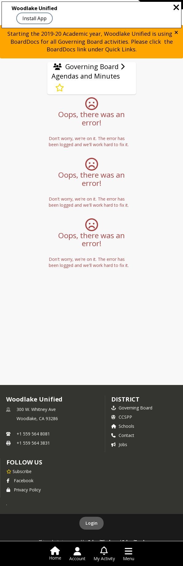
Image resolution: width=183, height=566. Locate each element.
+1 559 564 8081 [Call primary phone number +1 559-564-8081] (33, 434)
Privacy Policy (23, 490)
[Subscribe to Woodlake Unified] (19, 471)
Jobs (119, 444)
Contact (122, 435)
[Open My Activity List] (104, 554)
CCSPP (121, 417)
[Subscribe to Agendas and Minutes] (59, 87)
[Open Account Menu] (77, 554)
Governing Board (131, 408)
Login (91, 523)
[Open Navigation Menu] (128, 554)
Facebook (19, 480)
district (125, 399)
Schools (122, 426)
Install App (34, 18)
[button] (176, 32)
